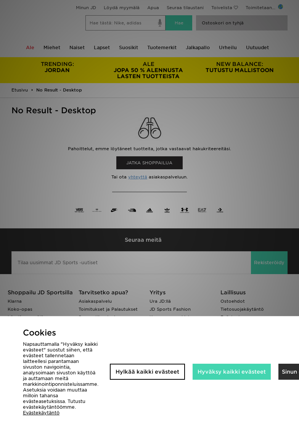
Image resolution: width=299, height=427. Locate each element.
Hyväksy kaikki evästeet (232, 372)
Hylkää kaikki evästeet (147, 372)
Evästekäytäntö (41, 413)
